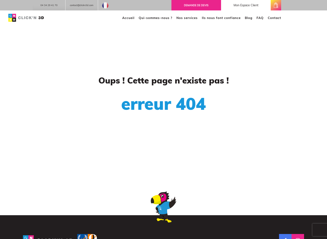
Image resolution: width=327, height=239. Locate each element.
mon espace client (246, 5)
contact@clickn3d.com (81, 5)
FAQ (260, 18)
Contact (274, 18)
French (105, 5)
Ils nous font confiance (221, 18)
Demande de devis (196, 5)
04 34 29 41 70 (49, 5)
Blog (248, 18)
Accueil (128, 18)
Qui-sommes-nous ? (155, 18)
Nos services (187, 18)
